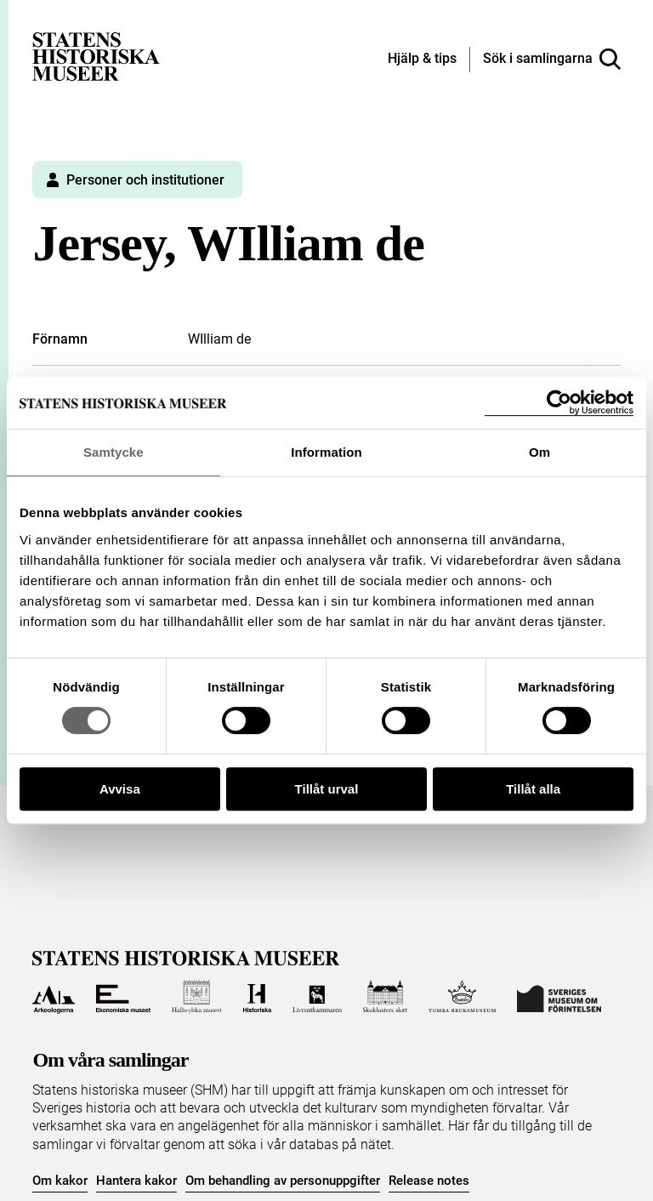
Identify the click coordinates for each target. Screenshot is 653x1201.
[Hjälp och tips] (422, 59)
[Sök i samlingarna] (552, 59)
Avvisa (119, 789)
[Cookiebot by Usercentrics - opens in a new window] (559, 403)
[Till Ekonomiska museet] (123, 997)
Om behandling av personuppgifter (282, 1180)
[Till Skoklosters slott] (385, 997)
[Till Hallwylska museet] (197, 997)
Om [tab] (539, 452)
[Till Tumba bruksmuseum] (463, 997)
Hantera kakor (136, 1180)
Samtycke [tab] (113, 452)
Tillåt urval (327, 789)
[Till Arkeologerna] (53, 997)
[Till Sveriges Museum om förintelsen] (559, 997)
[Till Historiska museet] (257, 997)
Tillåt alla (533, 789)
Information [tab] (326, 452)
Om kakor (60, 1180)
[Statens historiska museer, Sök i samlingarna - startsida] (96, 55)
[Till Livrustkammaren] (317, 997)
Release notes (429, 1180)
